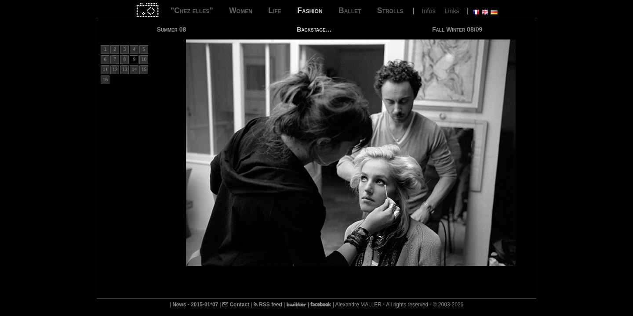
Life (274, 10)
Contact (235, 305)
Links (451, 10)
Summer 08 (171, 29)
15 (144, 69)
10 (144, 59)
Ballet (349, 10)
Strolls (390, 10)
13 (124, 69)
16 (105, 79)
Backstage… (314, 29)
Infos (429, 10)
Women (240, 10)
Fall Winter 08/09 (457, 29)
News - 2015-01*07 (195, 305)
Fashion (309, 10)
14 (134, 69)
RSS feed (268, 305)
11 (105, 69)
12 (115, 69)
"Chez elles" (192, 10)
